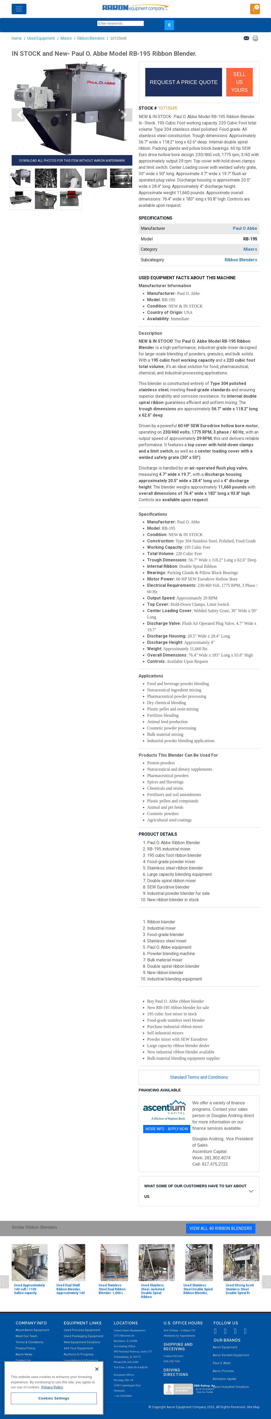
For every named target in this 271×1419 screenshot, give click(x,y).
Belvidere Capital (224, 1379)
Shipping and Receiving (178, 1346)
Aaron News (24, 1354)
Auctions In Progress (78, 1354)
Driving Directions (176, 1372)
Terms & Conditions (29, 1342)
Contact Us (23, 1360)
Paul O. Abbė (222, 1363)
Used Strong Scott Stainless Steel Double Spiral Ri (240, 1289)
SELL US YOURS (239, 82)
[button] (18, 115)
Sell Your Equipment (78, 1348)
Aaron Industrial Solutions (231, 1387)
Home (17, 38)
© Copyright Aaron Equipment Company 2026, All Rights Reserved (197, 1407)
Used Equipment (41, 38)
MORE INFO (155, 1129)
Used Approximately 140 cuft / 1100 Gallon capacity (29, 1289)
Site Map (253, 1407)
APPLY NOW (178, 1129)
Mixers (66, 38)
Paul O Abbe (245, 228)
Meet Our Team (26, 1336)
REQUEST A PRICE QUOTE (184, 82)
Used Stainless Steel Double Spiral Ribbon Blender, (198, 1289)
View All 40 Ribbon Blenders (220, 1228)
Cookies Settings (53, 1398)
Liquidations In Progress (81, 1360)
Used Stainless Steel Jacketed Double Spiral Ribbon (152, 1291)
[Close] (97, 1369)
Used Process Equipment (82, 1330)
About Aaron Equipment (32, 1330)
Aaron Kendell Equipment (231, 1355)
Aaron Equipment (225, 1347)
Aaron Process (223, 1371)
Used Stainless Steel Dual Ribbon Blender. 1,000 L (112, 1289)
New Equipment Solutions (82, 1342)
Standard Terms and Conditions (199, 1077)
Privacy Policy (25, 1348)
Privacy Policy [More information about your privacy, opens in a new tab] (52, 1387)
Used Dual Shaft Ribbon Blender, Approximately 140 (70, 1289)
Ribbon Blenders (91, 38)
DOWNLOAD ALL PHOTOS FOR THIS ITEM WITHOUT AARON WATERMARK (72, 160)
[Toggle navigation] (19, 9)
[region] (53, 1388)
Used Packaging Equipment (83, 1336)
